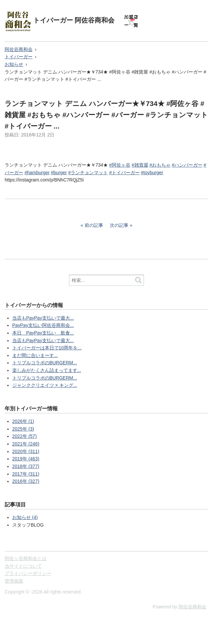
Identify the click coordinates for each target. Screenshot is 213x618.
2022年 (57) (24, 436)
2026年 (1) (23, 421)
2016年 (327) (25, 481)
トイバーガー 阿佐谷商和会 (73, 20)
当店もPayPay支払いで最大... (43, 318)
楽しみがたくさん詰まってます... (46, 370)
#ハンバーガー (187, 165)
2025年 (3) (23, 429)
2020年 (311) (25, 451)
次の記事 (119, 225)
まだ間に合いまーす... (35, 355)
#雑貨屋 (140, 165)
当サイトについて (23, 566)
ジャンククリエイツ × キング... (44, 385)
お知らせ (14, 64)
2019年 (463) (25, 458)
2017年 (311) (25, 474)
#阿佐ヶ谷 (119, 165)
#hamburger (37, 172)
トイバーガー (19, 56)
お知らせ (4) (25, 517)
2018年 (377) (25, 466)
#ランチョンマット (88, 172)
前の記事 (94, 225)
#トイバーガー (124, 172)
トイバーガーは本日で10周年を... (47, 347)
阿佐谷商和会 (19, 49)
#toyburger (152, 172)
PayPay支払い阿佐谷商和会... (43, 325)
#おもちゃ (160, 165)
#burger (59, 172)
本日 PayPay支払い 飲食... (43, 332)
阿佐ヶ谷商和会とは (25, 558)
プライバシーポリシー (28, 573)
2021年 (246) (25, 443)
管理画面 (14, 581)
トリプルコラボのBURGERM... (44, 362)
